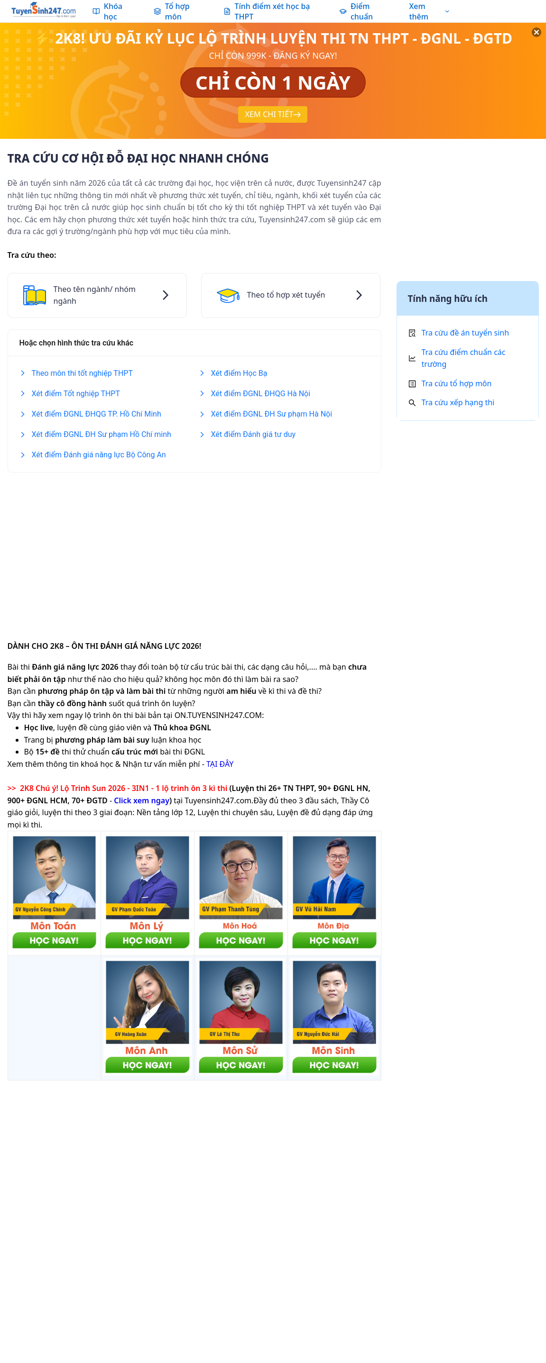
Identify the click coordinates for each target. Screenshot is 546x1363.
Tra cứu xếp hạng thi (458, 402)
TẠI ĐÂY (219, 764)
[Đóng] (527, 43)
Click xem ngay (141, 800)
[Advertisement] (194, 550)
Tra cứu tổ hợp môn (457, 383)
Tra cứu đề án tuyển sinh (465, 332)
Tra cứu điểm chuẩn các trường (464, 358)
